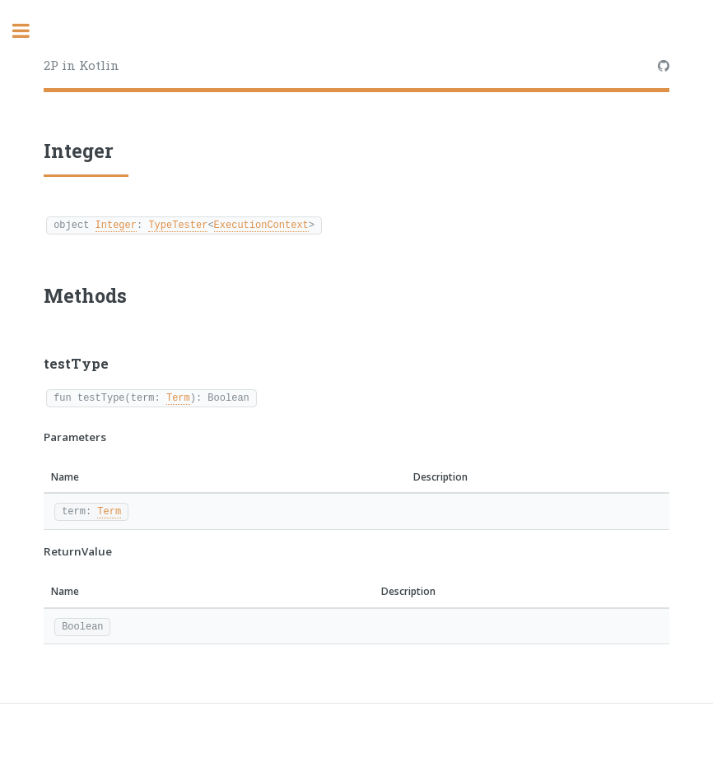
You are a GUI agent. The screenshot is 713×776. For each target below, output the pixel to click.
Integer (116, 224)
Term (178, 397)
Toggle (29, 31)
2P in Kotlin (81, 65)
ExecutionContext (261, 224)
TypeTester (177, 224)
